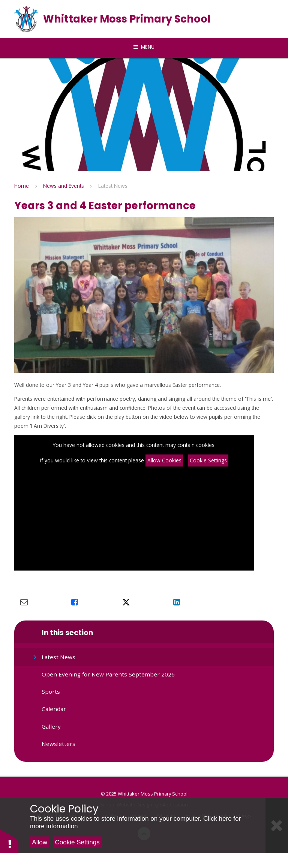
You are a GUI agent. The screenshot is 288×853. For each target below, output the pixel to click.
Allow (39, 842)
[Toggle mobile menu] (144, 47)
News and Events (63, 185)
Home (21, 185)
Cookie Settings (208, 460)
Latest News (113, 185)
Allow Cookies (164, 460)
